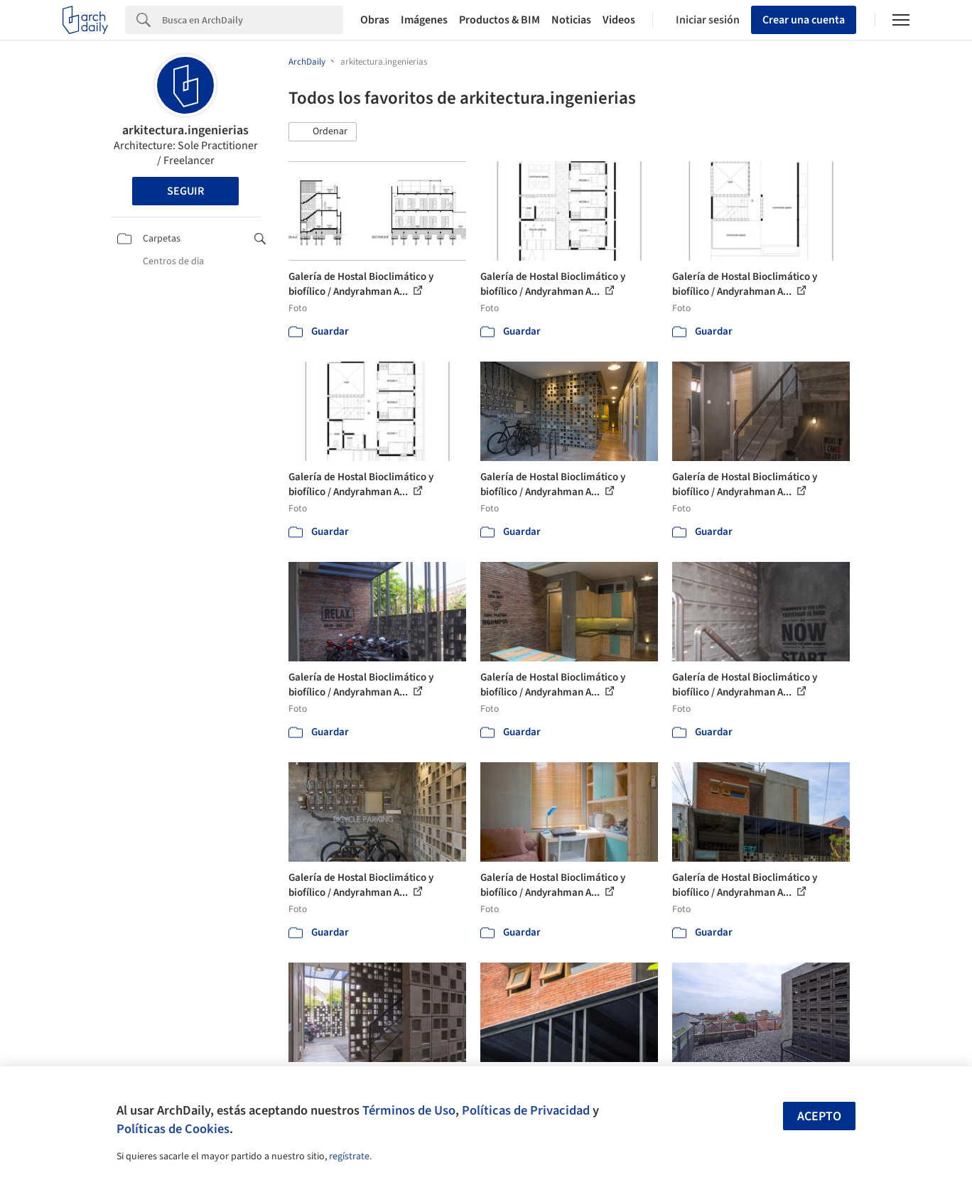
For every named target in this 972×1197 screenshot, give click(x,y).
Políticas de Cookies (173, 1129)
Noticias (571, 20)
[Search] (252, 20)
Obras (374, 20)
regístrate (349, 1156)
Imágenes (424, 20)
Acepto (819, 1116)
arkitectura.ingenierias (185, 130)
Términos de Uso (408, 1110)
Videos (619, 20)
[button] (322, 132)
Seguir (185, 191)
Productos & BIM (499, 20)
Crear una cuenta (803, 20)
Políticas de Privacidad (526, 1110)
